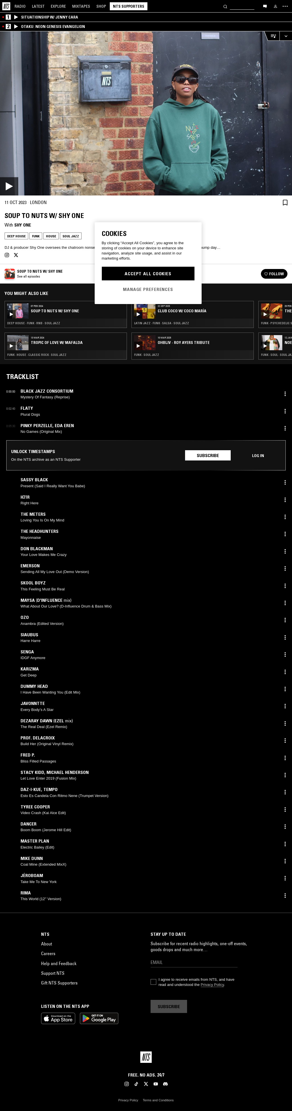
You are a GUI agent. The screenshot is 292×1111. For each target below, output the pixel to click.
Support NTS (52, 973)
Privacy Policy (212, 984)
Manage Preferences (148, 289)
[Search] (225, 6)
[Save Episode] (285, 202)
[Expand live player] (285, 36)
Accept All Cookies (148, 273)
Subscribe (208, 455)
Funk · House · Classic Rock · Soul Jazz (36, 355)
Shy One (22, 225)
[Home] (6, 6)
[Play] (146, 113)
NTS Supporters (128, 6)
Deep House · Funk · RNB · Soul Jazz (33, 323)
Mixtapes (81, 6)
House (51, 236)
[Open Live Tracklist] (271, 36)
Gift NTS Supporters (59, 983)
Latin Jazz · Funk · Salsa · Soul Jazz (161, 323)
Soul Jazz (70, 236)
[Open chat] (265, 6)
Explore (58, 6)
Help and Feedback (58, 963)
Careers (48, 953)
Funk (36, 236)
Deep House (16, 236)
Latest (38, 6)
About (46, 944)
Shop (101, 6)
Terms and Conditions (158, 1100)
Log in (258, 455)
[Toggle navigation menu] (285, 6)
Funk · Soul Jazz (146, 355)
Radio (20, 6)
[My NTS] (275, 6)
